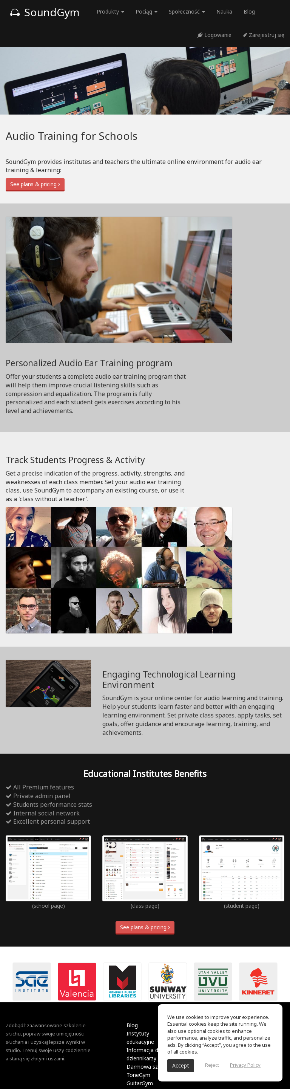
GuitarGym (139, 1083)
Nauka (224, 11)
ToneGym (138, 1074)
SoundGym (44, 12)
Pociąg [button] (146, 11)
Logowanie (214, 34)
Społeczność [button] (187, 11)
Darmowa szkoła (147, 1066)
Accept (180, 1065)
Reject (212, 1064)
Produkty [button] (110, 11)
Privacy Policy (245, 1064)
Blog (249, 11)
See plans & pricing (35, 184)
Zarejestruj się (263, 34)
